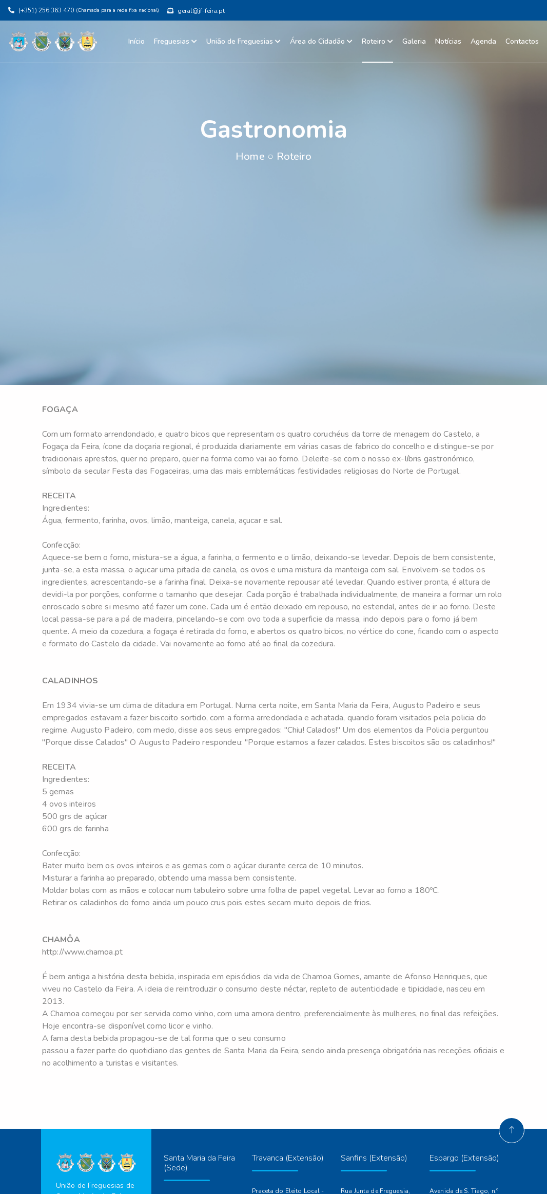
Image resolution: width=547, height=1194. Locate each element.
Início (136, 41)
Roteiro (377, 41)
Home (250, 156)
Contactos (522, 41)
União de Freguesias (243, 41)
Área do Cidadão (321, 41)
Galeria (414, 41)
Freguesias (175, 41)
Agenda (483, 41)
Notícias (448, 41)
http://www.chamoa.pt (82, 952)
